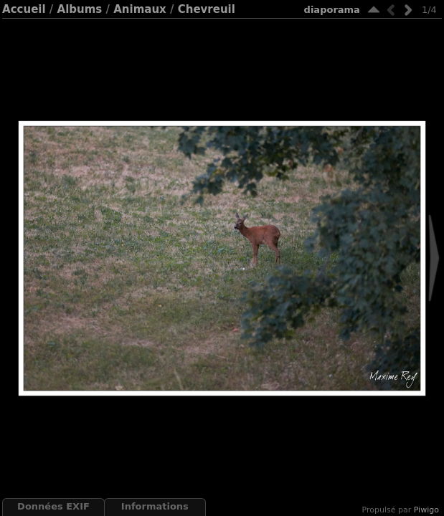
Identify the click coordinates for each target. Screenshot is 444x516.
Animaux (139, 9)
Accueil (24, 9)
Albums (80, 9)
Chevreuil (206, 9)
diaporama (332, 9)
